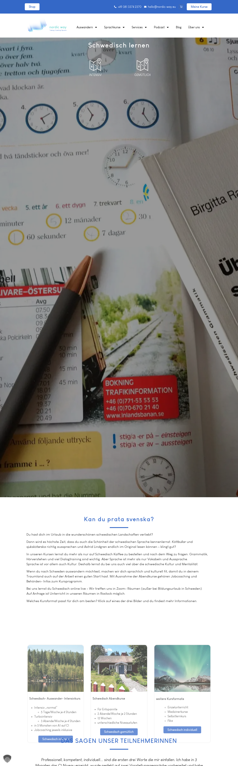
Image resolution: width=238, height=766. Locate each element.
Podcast (161, 27)
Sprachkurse (114, 27)
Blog (178, 27)
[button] (7, 758)
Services (139, 27)
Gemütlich (142, 75)
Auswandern (87, 27)
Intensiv (95, 75)
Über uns (196, 27)
